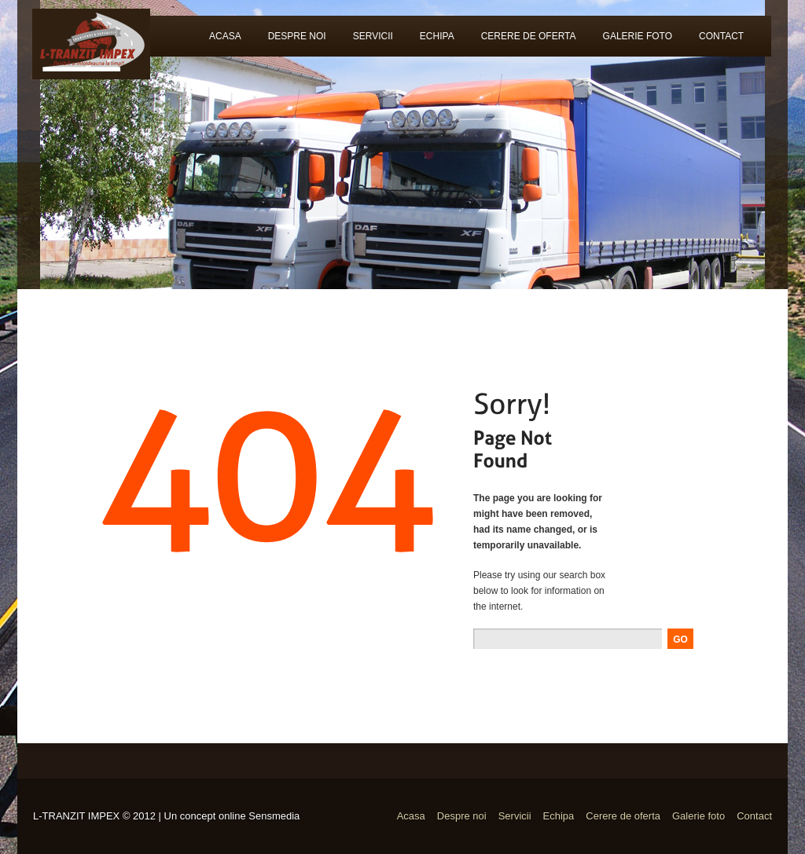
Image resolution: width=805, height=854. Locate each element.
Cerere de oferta (528, 36)
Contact (721, 36)
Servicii (373, 36)
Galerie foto (637, 36)
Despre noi (297, 36)
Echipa (437, 36)
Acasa (225, 36)
